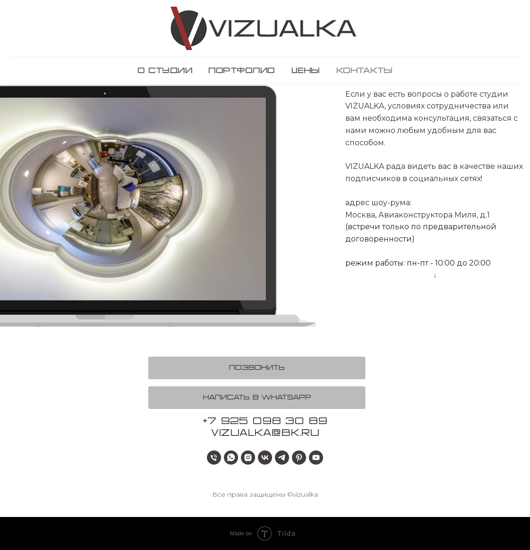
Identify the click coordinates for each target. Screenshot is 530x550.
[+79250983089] (214, 457)
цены (305, 71)
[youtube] (316, 457)
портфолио (241, 71)
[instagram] (248, 457)
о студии (164, 71)
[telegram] (282, 457)
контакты (364, 71)
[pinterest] (299, 457)
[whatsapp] (231, 457)
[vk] (265, 457)
